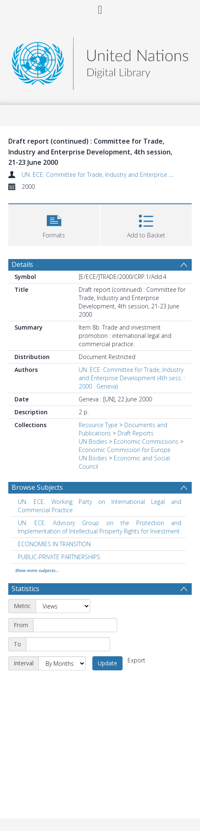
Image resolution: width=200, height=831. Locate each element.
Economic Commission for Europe (125, 450)
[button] (54, 224)
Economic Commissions (146, 441)
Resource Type (98, 425)
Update (107, 663)
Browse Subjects (37, 487)
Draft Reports (136, 433)
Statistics (25, 588)
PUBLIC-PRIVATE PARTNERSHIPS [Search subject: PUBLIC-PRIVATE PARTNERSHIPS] (59, 557)
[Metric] (63, 606)
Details (22, 264)
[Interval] (62, 663)
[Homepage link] (100, 61)
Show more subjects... (37, 570)
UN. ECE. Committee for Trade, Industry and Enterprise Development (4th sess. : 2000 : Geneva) (132, 378)
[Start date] (75, 625)
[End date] (68, 644)
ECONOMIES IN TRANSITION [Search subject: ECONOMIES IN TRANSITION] (54, 544)
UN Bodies (93, 441)
